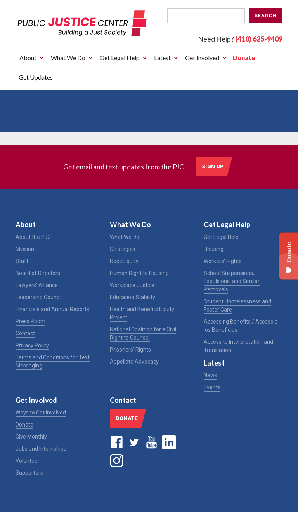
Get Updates (36, 77)
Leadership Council (39, 297)
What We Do (124, 237)
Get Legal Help (221, 237)
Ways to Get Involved (41, 412)
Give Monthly (31, 437)
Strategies (122, 249)
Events (212, 387)
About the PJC (33, 237)
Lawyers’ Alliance (37, 285)
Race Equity (124, 261)
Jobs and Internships (41, 449)
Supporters (29, 473)
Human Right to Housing (139, 273)
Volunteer (28, 461)
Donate (244, 57)
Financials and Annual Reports (52, 309)
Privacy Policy (32, 345)
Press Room (30, 321)
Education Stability (132, 297)
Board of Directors (38, 273)
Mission (25, 249)
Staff (22, 261)
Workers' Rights (223, 261)
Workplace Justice (132, 285)
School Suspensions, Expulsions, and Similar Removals (232, 281)
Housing (214, 249)
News (210, 375)
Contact (25, 333)
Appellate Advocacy (134, 362)
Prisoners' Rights (130, 350)
